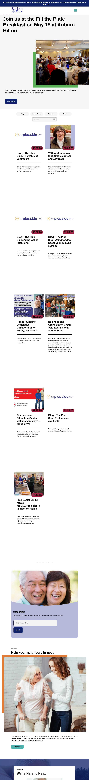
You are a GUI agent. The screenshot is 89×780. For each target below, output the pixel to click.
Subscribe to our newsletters (45, 753)
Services (61, 732)
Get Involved (38, 744)
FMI (45, 4)
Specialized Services (64, 750)
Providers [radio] (51, 114)
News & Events (16, 753)
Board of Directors (40, 738)
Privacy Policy (32, 776)
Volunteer (14, 760)
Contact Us (22, 703)
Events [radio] (65, 114)
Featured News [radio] (37, 114)
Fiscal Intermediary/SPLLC (66, 744)
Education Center (63, 741)
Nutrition (60, 747)
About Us (38, 732)
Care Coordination (63, 735)
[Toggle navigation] (75, 10)
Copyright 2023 (43, 776)
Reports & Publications (41, 741)
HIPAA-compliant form (26, 699)
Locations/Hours (16, 767)
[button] (40, 438)
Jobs (12, 756)
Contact (15, 732)
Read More (11, 101)
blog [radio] (22, 114)
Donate (13, 763)
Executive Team (39, 735)
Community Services (64, 738)
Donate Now (17, 622)
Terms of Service (56, 776)
